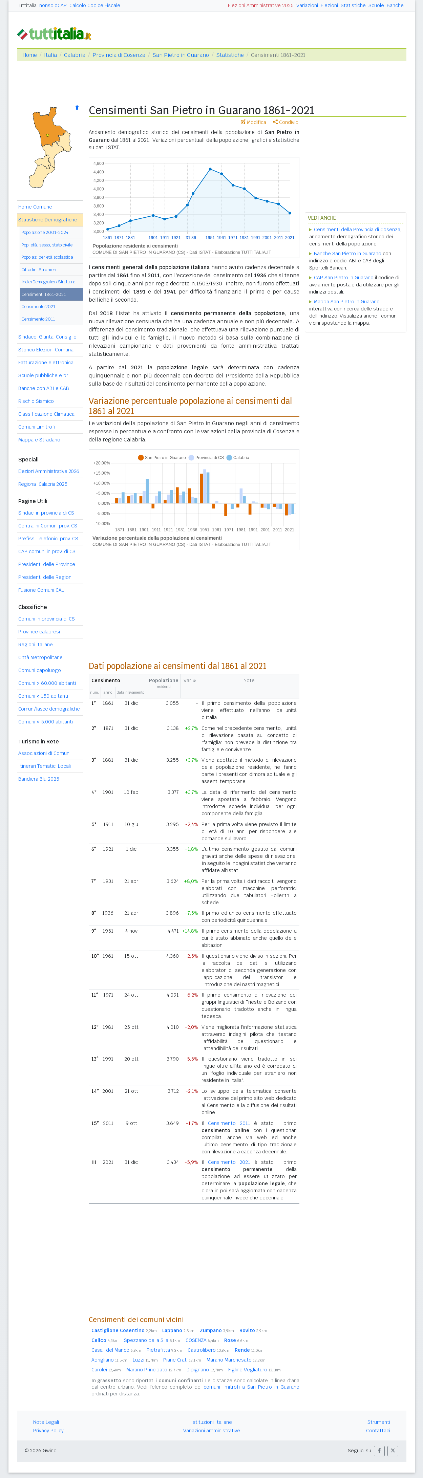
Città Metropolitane (40, 657)
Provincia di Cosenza (118, 55)
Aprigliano (109, 1360)
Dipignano (205, 1370)
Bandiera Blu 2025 (38, 779)
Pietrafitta (164, 1350)
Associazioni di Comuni (44, 753)
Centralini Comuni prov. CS (47, 526)
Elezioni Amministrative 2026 (261, 5)
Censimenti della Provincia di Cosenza (357, 229)
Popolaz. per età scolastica (47, 257)
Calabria (74, 55)
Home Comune (35, 207)
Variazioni (307, 5)
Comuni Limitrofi (36, 427)
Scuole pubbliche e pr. (43, 375)
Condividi (286, 122)
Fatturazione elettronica (45, 363)
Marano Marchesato (236, 1360)
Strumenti (378, 1422)
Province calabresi (39, 632)
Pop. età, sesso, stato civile (46, 245)
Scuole (376, 5)
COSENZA (202, 1340)
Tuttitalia (27, 5)
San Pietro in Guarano (180, 55)
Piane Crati (182, 1360)
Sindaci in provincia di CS (46, 513)
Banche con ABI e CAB (43, 388)
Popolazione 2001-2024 (44, 232)
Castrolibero (208, 1350)
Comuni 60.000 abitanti (47, 683)
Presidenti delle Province (46, 564)
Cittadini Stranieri (38, 270)
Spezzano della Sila (152, 1340)
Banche (395, 5)
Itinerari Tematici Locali (44, 766)
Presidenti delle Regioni (45, 577)
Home (29, 55)
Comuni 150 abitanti (43, 696)
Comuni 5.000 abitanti (45, 722)
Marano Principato (153, 1370)
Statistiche (353, 5)
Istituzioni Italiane (211, 1422)
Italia (50, 55)
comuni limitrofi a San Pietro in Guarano (251, 1387)
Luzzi (145, 1360)
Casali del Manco (116, 1350)
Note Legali (46, 1422)
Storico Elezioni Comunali (47, 350)
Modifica (253, 122)
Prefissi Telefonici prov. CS (48, 539)
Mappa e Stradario (39, 440)
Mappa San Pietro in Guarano (347, 302)
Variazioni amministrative (211, 1431)
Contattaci (378, 1431)
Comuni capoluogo (39, 670)
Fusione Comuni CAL (41, 590)
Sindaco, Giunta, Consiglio (47, 337)
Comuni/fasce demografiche (49, 709)
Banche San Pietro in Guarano (347, 254)
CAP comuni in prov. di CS (47, 551)
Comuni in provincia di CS (46, 619)
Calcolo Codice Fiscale (94, 5)
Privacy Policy (48, 1431)
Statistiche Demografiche (47, 220)
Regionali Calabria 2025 (42, 484)
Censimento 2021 (38, 306)
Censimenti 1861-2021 (43, 294)
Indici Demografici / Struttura (48, 282)
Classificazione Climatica (46, 414)
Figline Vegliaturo (254, 1370)
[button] (379, 1451)
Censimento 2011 (38, 319)
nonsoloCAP (53, 5)
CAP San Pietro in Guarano (344, 278)
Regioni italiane (35, 645)
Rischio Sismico (36, 401)
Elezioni (329, 5)
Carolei (106, 1370)
